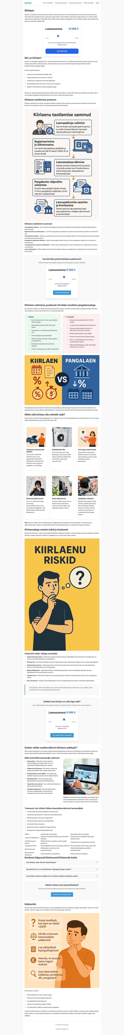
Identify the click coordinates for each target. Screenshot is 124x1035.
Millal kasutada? (89, 3)
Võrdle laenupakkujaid (62, 292)
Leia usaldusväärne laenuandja (61, 735)
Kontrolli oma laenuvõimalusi (62, 894)
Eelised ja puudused (75, 3)
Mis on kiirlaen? (48, 3)
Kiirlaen (28, 3)
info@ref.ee (64, 1029)
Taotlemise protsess (61, 3)
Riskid (97, 3)
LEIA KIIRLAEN (62, 51)
